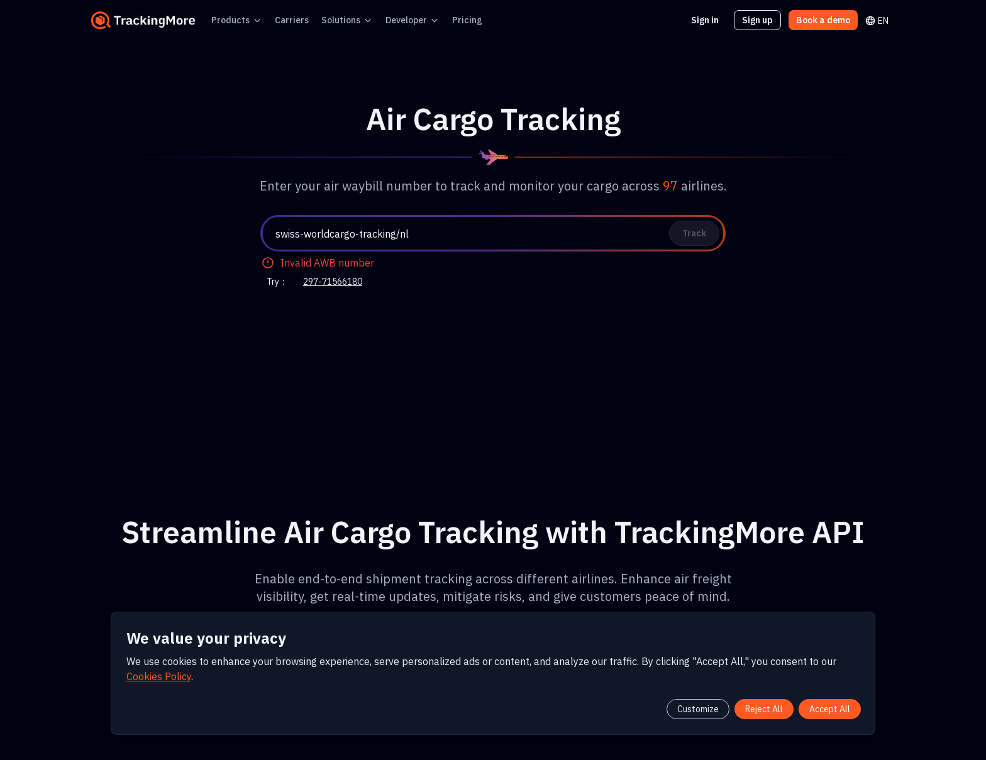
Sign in (713, 20)
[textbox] (498, 234)
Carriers (281, 20)
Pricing (440, 20)
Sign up (764, 20)
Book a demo (825, 20)
